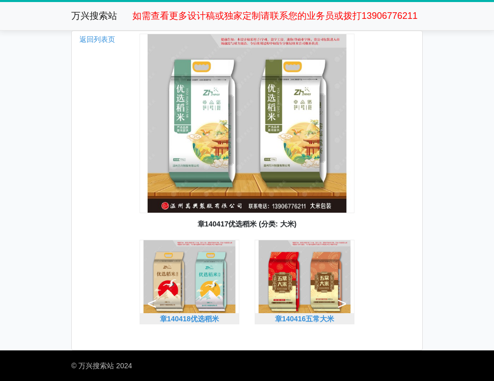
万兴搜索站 (94, 16)
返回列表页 (97, 39)
